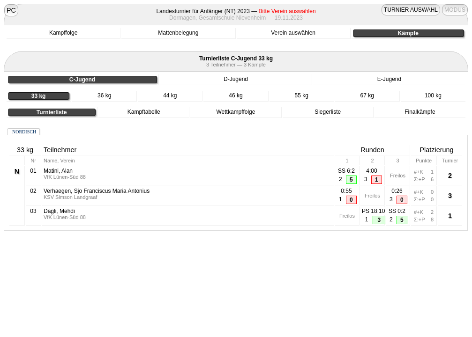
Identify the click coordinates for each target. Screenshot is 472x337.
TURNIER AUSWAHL (411, 10)
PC (11, 10)
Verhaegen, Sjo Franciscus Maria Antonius (97, 191)
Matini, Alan (58, 171)
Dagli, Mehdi (59, 211)
